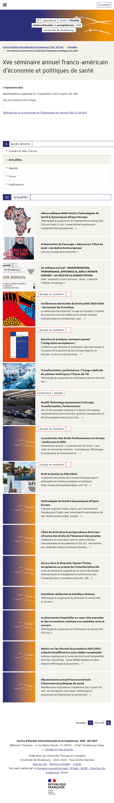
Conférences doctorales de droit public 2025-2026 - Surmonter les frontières (72, 305)
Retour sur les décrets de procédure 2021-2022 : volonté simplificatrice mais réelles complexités (71, 650)
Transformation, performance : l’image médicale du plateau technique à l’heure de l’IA (72, 372)
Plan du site (40, 764)
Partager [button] (81, 722)
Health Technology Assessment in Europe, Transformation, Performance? (67, 404)
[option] (57, 221)
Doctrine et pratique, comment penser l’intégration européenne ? (65, 341)
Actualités (72, 47)
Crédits (77, 764)
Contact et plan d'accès (59, 749)
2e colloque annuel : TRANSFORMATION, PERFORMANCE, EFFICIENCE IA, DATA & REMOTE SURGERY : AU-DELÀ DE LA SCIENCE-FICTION (69, 271)
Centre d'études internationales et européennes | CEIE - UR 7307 (33, 47)
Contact (104, 4)
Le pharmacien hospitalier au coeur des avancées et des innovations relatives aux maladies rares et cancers (72, 621)
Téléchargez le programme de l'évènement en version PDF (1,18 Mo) (45, 112)
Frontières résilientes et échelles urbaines (68, 594)
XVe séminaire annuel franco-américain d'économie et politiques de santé (66, 681)
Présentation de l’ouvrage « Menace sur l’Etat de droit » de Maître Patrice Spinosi (72, 246)
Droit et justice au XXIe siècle (59, 474)
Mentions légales (60, 764)
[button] (90, 722)
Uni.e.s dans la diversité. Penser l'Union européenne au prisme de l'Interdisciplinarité (70, 565)
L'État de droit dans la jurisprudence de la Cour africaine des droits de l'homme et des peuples (71, 534)
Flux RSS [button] (99, 722)
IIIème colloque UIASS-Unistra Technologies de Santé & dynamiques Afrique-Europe (70, 215)
